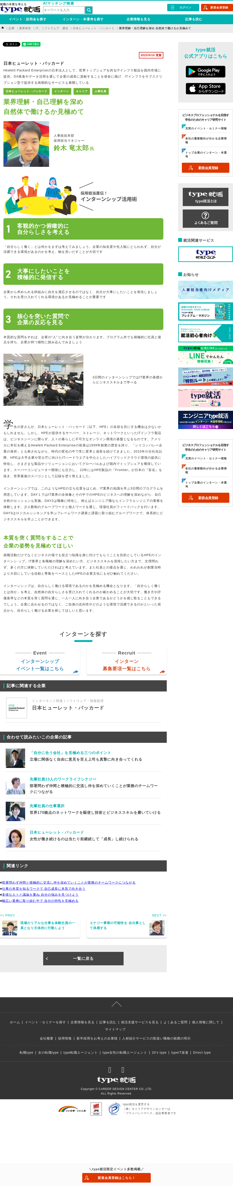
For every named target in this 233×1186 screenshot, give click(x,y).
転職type (26, 1052)
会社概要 (46, 1038)
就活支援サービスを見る (140, 1022)
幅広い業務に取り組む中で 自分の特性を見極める (40, 901)
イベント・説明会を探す (28, 19)
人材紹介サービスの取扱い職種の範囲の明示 (156, 1038)
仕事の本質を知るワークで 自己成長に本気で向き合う (43, 888)
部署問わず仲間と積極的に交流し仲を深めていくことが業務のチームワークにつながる (69, 882)
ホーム (15, 1022)
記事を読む (193, 19)
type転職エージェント (81, 1052)
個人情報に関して (206, 1022)
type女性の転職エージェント (125, 1052)
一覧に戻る (83, 958)
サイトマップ (115, 1029)
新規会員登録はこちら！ (116, 1178)
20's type (159, 1052)
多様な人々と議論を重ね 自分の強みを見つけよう (40, 894)
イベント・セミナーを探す (45, 1022)
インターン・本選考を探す (83, 19)
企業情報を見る (139, 19)
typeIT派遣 (179, 1052)
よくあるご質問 (176, 1022)
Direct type (202, 1052)
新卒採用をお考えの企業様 (97, 1038)
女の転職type (48, 1052)
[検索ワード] (64, 10)
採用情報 (65, 1038)
